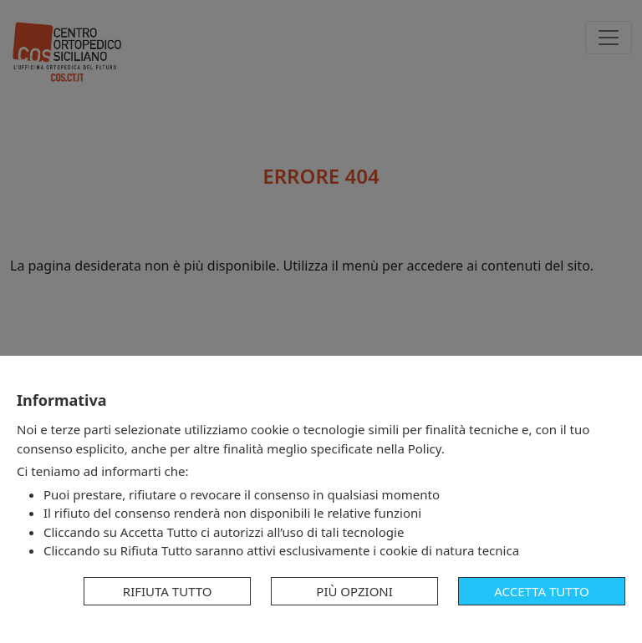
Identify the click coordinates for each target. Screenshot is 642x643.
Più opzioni (354, 591)
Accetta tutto (541, 591)
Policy (424, 448)
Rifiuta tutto (167, 591)
